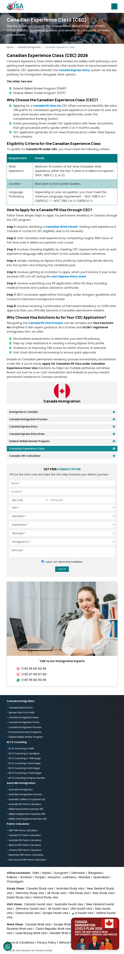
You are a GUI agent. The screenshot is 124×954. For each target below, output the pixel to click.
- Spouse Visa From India (20, 712)
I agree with (63, 561)
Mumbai (84, 877)
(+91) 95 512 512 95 (33, 669)
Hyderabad (101, 877)
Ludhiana (69, 877)
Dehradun (78, 873)
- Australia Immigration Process (24, 794)
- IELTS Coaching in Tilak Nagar (24, 758)
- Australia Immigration (20, 789)
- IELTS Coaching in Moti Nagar (24, 763)
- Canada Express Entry (20, 707)
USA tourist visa (81, 909)
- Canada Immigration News (22, 717)
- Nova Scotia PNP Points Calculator (26, 859)
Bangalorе (95, 873)
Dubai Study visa (18, 897)
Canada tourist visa (38, 904)
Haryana (54, 877)
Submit (62, 569)
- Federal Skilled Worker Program (25, 737)
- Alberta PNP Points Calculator (24, 845)
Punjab (40, 877)
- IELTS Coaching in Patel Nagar (24, 773)
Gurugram (61, 873)
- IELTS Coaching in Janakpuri (23, 753)
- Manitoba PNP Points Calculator (25, 854)
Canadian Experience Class (27, 448)
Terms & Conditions (20, 943)
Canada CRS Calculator (24, 456)
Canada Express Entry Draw (27, 434)
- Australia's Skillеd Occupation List (26, 799)
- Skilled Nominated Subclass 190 (25, 809)
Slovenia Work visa (19, 929)
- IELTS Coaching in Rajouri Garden (26, 778)
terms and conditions (70, 561)
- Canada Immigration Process (24, 727)
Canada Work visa (38, 924)
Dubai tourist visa (28, 913)
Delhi (35, 873)
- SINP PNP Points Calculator (22, 830)
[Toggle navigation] (114, 6)
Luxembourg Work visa (31, 933)
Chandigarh (15, 882)
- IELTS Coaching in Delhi (20, 748)
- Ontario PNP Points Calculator (24, 850)
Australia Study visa (70, 888)
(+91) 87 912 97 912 (34, 674)
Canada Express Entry (23, 426)
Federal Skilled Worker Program (29, 441)
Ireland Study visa (45, 897)
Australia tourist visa (69, 904)
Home (10, 47)
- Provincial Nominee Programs (24, 732)
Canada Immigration (29, 47)
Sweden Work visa (62, 933)
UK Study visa (56, 893)
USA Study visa (79, 893)
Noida (46, 873)
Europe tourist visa (55, 913)
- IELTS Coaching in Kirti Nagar (23, 768)
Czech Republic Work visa (53, 929)
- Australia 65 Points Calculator (24, 804)
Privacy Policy (46, 943)
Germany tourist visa (30, 909)
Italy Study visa (103, 893)
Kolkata (12, 877)
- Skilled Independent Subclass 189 (26, 814)
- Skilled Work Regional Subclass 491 (27, 818)
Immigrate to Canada (23, 412)
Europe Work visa (65, 924)
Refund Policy (68, 943)
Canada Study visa (39, 888)
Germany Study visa (30, 893)
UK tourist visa (57, 909)
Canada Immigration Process (28, 419)
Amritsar (26, 877)
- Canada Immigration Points (23, 722)
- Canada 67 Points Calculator (24, 835)
